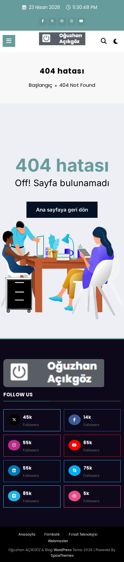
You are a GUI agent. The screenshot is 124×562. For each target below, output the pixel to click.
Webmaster (58, 537)
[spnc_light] (116, 41)
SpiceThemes (62, 551)
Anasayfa (27, 531)
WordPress (63, 546)
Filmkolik (52, 531)
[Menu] (9, 39)
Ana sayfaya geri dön (62, 207)
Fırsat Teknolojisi (83, 531)
